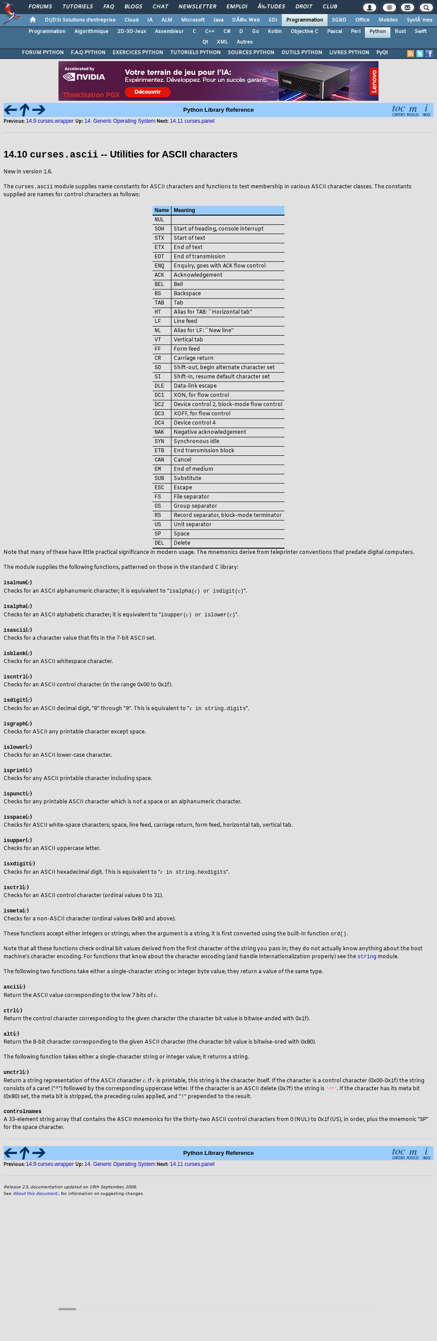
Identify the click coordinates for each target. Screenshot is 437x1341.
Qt (205, 42)
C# (226, 32)
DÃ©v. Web (246, 20)
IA (150, 20)
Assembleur (169, 32)
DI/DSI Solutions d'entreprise (80, 20)
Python (377, 32)
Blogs (133, 7)
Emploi (237, 7)
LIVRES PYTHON (349, 53)
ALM (166, 20)
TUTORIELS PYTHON (195, 53)
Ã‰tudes (271, 7)
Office (362, 20)
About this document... (36, 1212)
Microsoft (192, 20)
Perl (356, 32)
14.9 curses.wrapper (50, 121)
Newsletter (197, 7)
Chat (160, 7)
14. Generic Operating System (119, 121)
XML (222, 42)
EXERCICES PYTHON (138, 53)
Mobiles (388, 20)
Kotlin (275, 32)
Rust (400, 32)
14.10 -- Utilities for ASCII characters (121, 154)
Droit (304, 7)
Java (218, 20)
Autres (245, 42)
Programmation (304, 20)
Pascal (334, 32)
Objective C (304, 32)
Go (255, 32)
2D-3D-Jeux (131, 32)
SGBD (339, 20)
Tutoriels (78, 7)
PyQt (382, 53)
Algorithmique (91, 32)
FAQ (108, 7)
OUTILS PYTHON (301, 53)
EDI (273, 20)
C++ (210, 32)
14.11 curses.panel (192, 121)
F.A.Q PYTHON (88, 53)
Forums (40, 7)
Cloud (131, 20)
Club (330, 7)
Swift (420, 32)
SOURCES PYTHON (251, 53)
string (366, 973)
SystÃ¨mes (420, 20)
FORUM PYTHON (43, 53)
